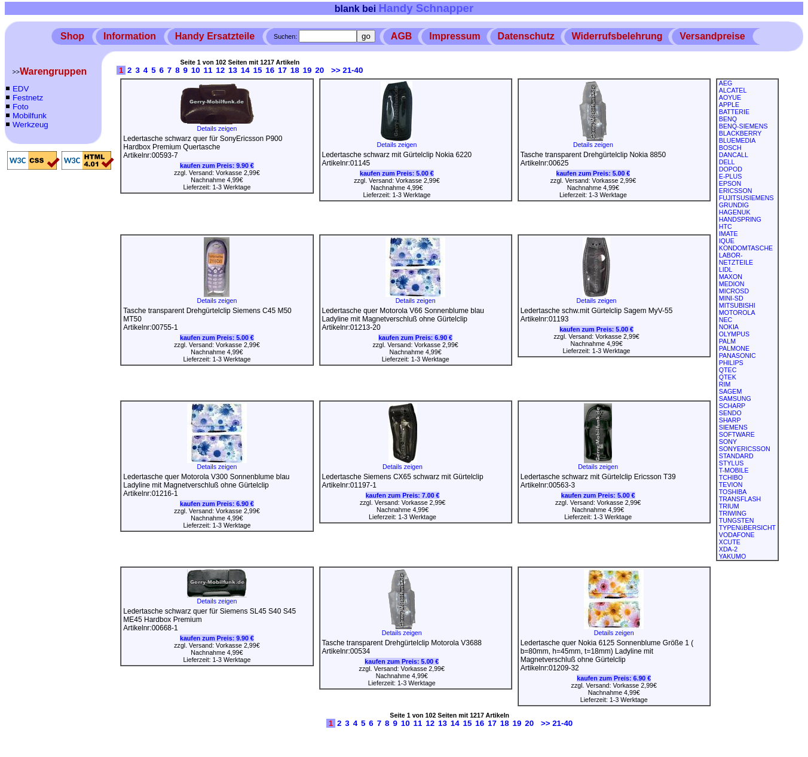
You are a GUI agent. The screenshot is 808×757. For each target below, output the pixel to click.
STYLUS (731, 463)
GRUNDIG (734, 205)
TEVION (731, 484)
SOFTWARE (737, 434)
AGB (401, 36)
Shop (72, 36)
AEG (726, 83)
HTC (725, 226)
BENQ (728, 118)
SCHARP (732, 405)
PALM (727, 341)
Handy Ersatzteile (215, 36)
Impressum (454, 36)
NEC (726, 319)
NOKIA (729, 326)
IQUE (726, 240)
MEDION (732, 283)
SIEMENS (733, 427)
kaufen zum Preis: (217, 165)
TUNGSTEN (736, 520)
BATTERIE (734, 111)
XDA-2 (728, 549)
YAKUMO (732, 556)
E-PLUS (730, 176)
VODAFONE (737, 534)
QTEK (727, 377)
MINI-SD (731, 298)
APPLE (729, 104)
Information (129, 36)
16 (269, 70)
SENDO (730, 412)
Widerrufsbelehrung (617, 36)
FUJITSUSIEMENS (746, 197)
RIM (725, 384)
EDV (21, 88)
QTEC (728, 369)
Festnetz (28, 97)
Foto (21, 106)
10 (195, 70)
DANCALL (733, 154)
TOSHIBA (733, 491)
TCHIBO (731, 477)
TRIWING (732, 513)
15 (257, 70)
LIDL (726, 269)
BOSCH (730, 147)
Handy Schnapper (426, 8)
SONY (728, 441)
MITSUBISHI (737, 305)
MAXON (730, 276)
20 (319, 70)
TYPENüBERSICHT (747, 527)
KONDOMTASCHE (746, 248)
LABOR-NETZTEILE (736, 259)
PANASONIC (737, 355)
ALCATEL (733, 90)
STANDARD (736, 455)
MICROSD (734, 291)
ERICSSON (735, 190)
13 (232, 70)
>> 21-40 (347, 70)
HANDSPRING (740, 219)
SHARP (730, 420)
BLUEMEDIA (737, 140)
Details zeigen (217, 125)
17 (282, 70)
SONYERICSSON (744, 448)
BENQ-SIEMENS (743, 126)
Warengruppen (53, 71)
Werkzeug (30, 124)
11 (208, 70)
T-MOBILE (734, 470)
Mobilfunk (30, 115)
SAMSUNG (735, 398)
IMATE (728, 233)
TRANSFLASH (740, 498)
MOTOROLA (737, 312)
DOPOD (730, 169)
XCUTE (729, 541)
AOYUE (730, 97)
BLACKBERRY (740, 133)
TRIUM (729, 506)
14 (245, 70)
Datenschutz (526, 36)
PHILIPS (731, 362)
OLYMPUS (734, 334)
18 (294, 70)
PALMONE (734, 348)
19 (307, 70)
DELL (727, 162)
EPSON (730, 183)
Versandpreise (712, 36)
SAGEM (730, 391)
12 (220, 70)
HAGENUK (735, 212)
